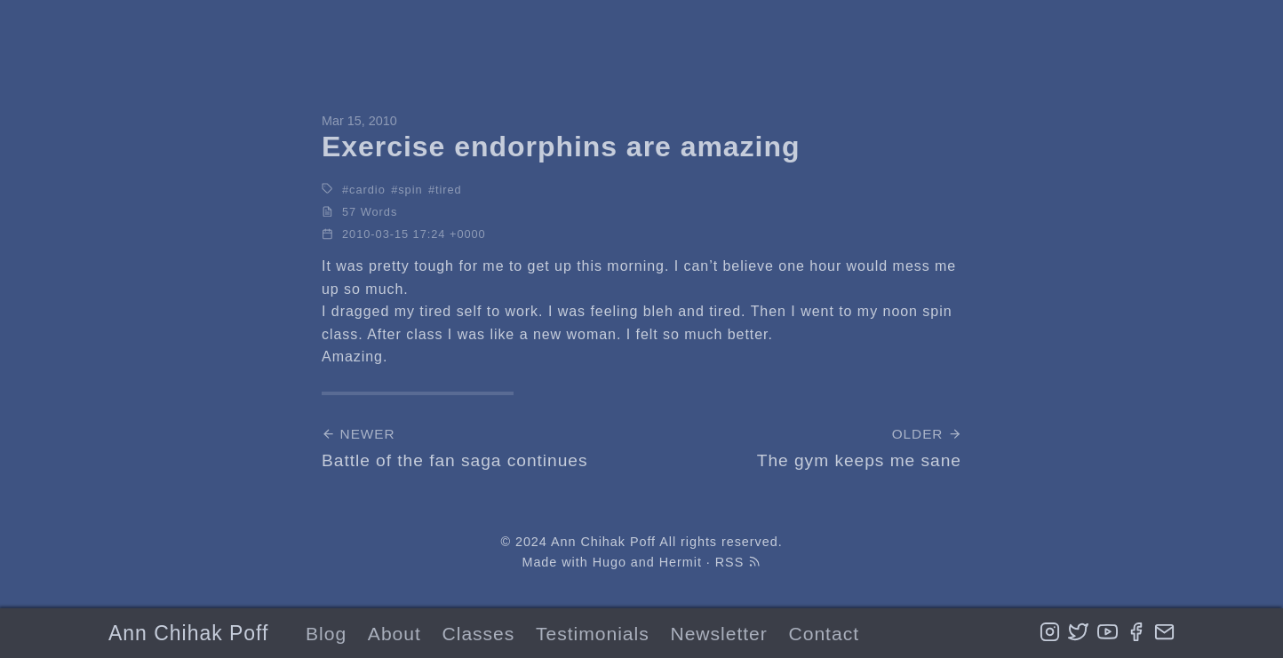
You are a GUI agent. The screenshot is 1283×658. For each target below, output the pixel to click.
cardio (367, 189)
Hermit (680, 562)
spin (410, 189)
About (394, 633)
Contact (824, 633)
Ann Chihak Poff (188, 633)
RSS (738, 562)
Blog (326, 633)
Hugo (609, 562)
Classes (478, 633)
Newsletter (718, 633)
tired (448, 189)
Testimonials (592, 633)
